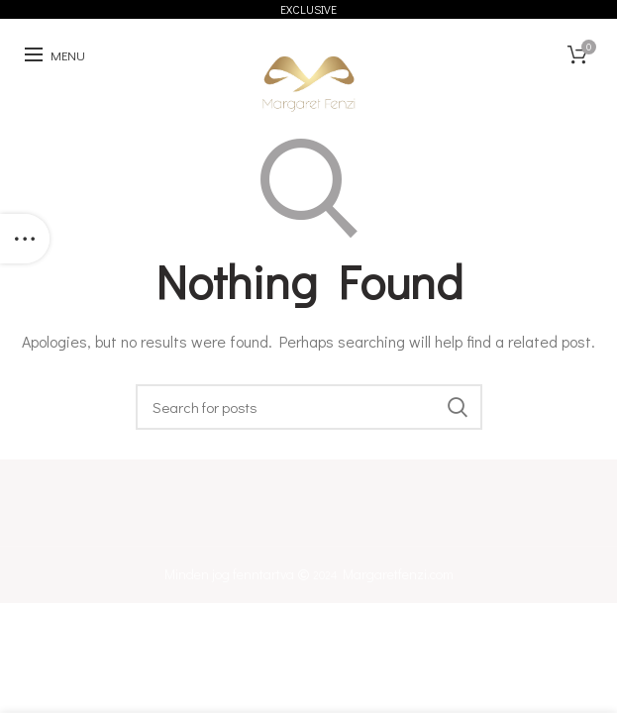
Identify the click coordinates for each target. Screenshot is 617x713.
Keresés (457, 407)
